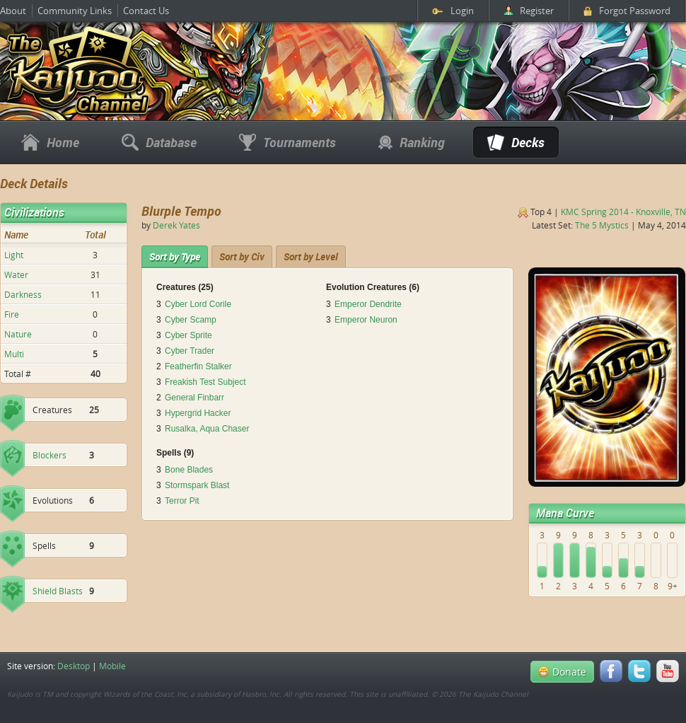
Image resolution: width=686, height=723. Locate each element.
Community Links (74, 10)
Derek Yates (176, 225)
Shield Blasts (58, 590)
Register (529, 10)
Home (50, 142)
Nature (18, 334)
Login (453, 10)
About (13, 10)
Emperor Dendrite (368, 304)
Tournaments (287, 142)
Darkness (23, 294)
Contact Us (146, 10)
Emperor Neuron (366, 320)
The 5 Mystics (602, 225)
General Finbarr (194, 398)
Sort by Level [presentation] (311, 256)
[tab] (174, 256)
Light (13, 254)
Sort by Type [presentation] (174, 256)
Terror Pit (182, 501)
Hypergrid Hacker (198, 413)
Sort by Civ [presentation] (241, 256)
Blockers (49, 455)
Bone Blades (189, 470)
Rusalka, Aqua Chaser (207, 429)
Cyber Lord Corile (198, 304)
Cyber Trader (189, 351)
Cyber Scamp (190, 320)
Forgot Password (626, 10)
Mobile (112, 665)
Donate (562, 671)
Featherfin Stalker (198, 366)
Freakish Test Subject (205, 382)
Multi (14, 353)
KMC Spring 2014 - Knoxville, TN (623, 211)
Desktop (73, 665)
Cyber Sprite (188, 335)
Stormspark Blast (197, 485)
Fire (11, 314)
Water (16, 274)
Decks (516, 142)
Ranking (411, 142)
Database (159, 142)
